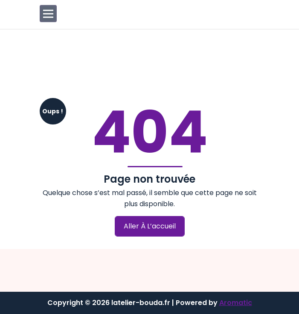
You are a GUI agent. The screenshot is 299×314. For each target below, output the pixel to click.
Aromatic (235, 303)
